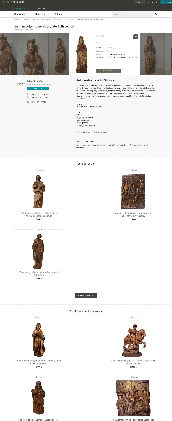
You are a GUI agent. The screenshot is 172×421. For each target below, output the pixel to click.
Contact (135, 402)
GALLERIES (42, 8)
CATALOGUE (20, 8)
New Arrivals (19, 14)
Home (135, 400)
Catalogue (27, 19)
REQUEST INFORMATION (108, 71)
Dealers (77, 399)
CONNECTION (166, 2)
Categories (49, 399)
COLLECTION (42, 102)
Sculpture (36, 19)
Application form (24, 404)
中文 (155, 2)
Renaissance (58, 19)
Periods (48, 405)
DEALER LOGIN (27, 400)
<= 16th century (69, 19)
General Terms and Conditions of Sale (91, 417)
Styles (48, 402)
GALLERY (31, 102)
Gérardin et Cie (35, 81)
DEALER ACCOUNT (23, 396)
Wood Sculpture (46, 19)
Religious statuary (100, 132)
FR (149, 2)
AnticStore (17, 19)
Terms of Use (74, 417)
